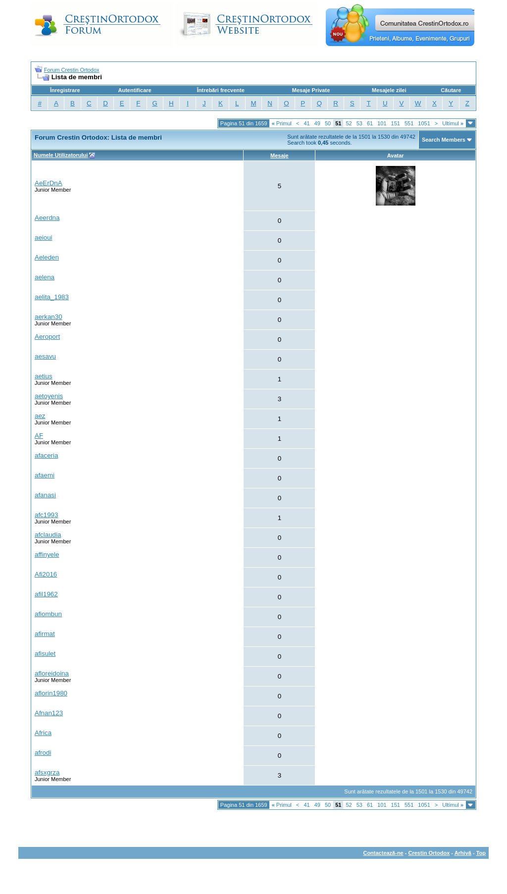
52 (349, 123)
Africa (43, 732)
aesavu (45, 356)
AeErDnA (48, 183)
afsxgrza (47, 772)
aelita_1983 (52, 297)
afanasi (45, 495)
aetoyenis (49, 396)
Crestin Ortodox (429, 853)
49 (317, 123)
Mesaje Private (311, 90)
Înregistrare (65, 90)
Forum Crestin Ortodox (72, 70)
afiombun (48, 614)
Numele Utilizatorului (61, 155)
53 (359, 123)
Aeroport (47, 336)
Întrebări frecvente (221, 90)
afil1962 (46, 594)
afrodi (43, 752)
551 (409, 123)
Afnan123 (49, 713)
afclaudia (48, 534)
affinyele (47, 554)
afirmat (45, 633)
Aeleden (47, 257)
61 (370, 123)
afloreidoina (52, 673)
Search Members (443, 140)
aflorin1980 (51, 693)
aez (40, 416)
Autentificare (134, 90)
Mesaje (279, 155)
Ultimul (452, 123)
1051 (424, 123)
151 (395, 123)
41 (306, 123)
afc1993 (46, 515)
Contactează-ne (383, 853)
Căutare (451, 90)
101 (381, 123)
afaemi (44, 475)
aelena (44, 277)
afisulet (45, 653)
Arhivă (463, 853)
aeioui (43, 237)
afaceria (46, 455)
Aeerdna (47, 217)
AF (39, 435)
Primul (282, 123)
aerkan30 (48, 316)
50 (328, 123)
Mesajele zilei (389, 90)
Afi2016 (46, 574)
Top (481, 853)
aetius (43, 376)
